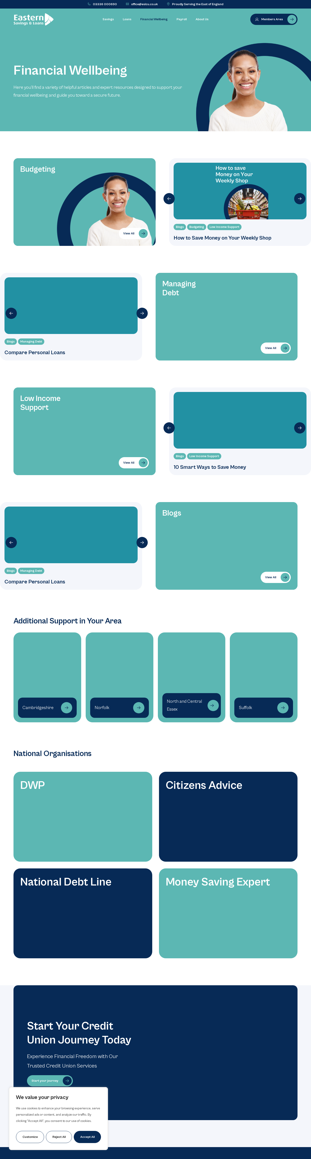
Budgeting (196, 227)
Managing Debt (31, 341)
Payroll (182, 19)
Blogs (180, 227)
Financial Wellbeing (154, 19)
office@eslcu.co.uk (144, 4)
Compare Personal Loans (34, 352)
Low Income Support (224, 227)
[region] (58, 1118)
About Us (202, 19)
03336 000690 (105, 4)
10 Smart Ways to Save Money (210, 467)
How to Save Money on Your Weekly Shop (222, 238)
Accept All (87, 1137)
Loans (127, 19)
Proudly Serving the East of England (197, 4)
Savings (108, 19)
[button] (169, 198)
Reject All (59, 1137)
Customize (30, 1137)
